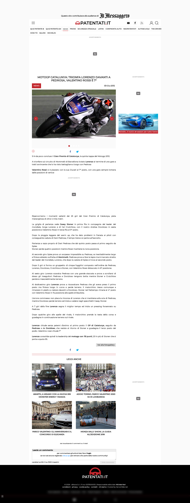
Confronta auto (114, 29)
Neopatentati (129, 29)
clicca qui (66, 456)
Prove (73, 29)
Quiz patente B (37, 29)
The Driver (156, 29)
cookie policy (84, 487)
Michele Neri (121, 485)
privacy (75, 487)
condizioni (66, 487)
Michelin (51, 33)
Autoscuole (143, 29)
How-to (33, 33)
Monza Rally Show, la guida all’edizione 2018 (96, 433)
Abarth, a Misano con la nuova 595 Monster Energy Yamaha (52, 395)
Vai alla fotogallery (106, 345)
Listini (101, 29)
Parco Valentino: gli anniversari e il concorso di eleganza (52, 433)
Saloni (42, 33)
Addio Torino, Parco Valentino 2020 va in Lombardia (96, 395)
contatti (94, 487)
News (65, 29)
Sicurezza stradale (87, 29)
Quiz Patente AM (53, 29)
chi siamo (102, 487)
